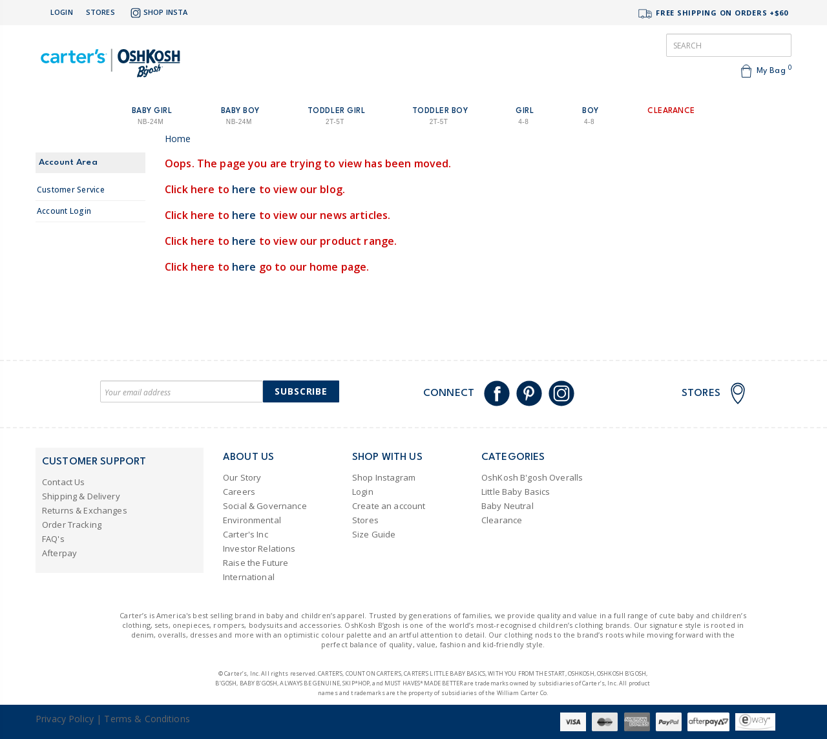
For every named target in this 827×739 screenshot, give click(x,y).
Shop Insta (157, 13)
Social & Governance (265, 506)
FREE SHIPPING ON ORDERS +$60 (712, 14)
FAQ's (53, 539)
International (249, 577)
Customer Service (71, 189)
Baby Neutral (507, 506)
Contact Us (63, 482)
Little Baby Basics (515, 491)
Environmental (252, 520)
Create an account (388, 506)
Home (178, 138)
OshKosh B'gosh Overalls (532, 477)
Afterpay (59, 553)
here (244, 189)
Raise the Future (255, 562)
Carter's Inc (245, 534)
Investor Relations (259, 548)
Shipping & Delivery (81, 496)
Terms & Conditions (147, 719)
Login (61, 12)
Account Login (64, 210)
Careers (239, 491)
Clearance (501, 520)
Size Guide (373, 534)
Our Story (242, 477)
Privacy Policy (65, 719)
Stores (100, 12)
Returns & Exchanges (84, 510)
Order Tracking (71, 524)
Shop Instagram (383, 477)
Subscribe (301, 391)
